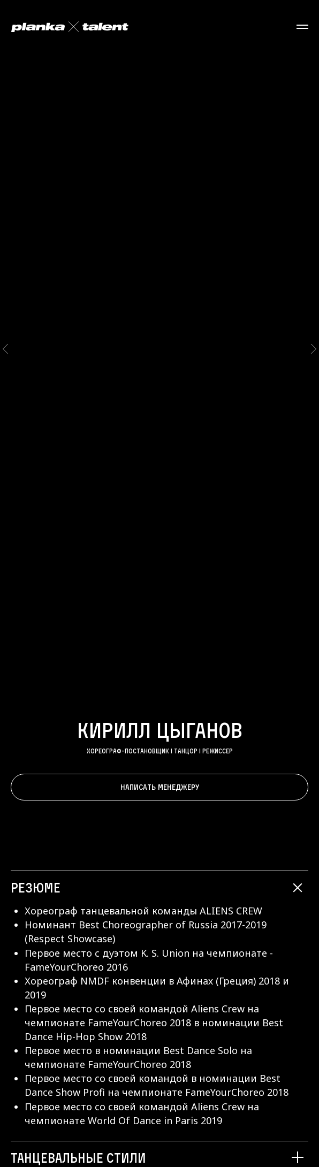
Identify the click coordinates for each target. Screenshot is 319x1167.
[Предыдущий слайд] (5, 313)
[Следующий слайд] (313, 313)
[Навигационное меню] (302, 27)
